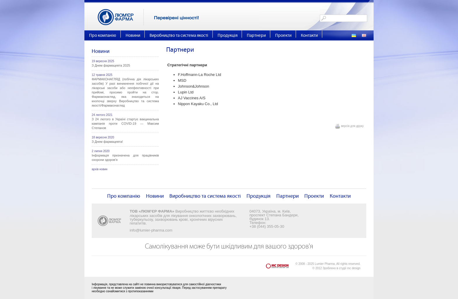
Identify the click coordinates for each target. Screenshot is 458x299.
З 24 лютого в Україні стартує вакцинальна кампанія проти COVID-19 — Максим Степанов (125, 123)
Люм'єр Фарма (121, 17)
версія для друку (352, 126)
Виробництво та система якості (179, 35)
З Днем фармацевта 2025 (111, 65)
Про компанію (102, 35)
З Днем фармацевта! (107, 141)
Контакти (309, 35)
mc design (353, 268)
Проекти (283, 35)
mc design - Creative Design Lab (281, 267)
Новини (133, 35)
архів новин (99, 169)
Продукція (227, 35)
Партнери (256, 35)
